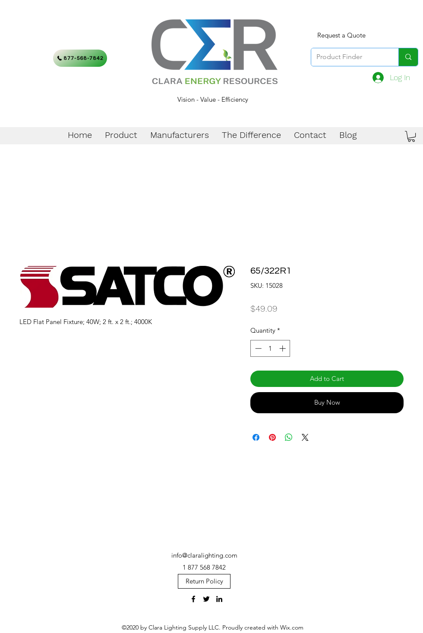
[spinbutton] (270, 348)
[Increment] (283, 348)
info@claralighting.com (204, 555)
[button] (411, 136)
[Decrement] (257, 348)
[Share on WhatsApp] (289, 437)
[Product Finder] (348, 57)
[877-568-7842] (80, 58)
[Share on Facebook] (256, 437)
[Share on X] (305, 437)
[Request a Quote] (341, 35)
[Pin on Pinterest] (272, 437)
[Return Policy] (204, 581)
